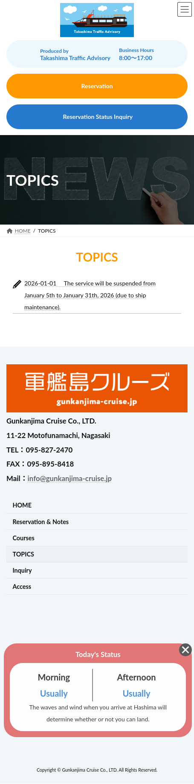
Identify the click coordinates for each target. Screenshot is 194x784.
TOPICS (23, 554)
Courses (23, 538)
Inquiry (22, 570)
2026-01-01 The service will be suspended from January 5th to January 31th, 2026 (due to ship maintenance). (90, 295)
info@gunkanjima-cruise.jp (70, 478)
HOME (22, 505)
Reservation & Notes (40, 521)
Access (21, 586)
